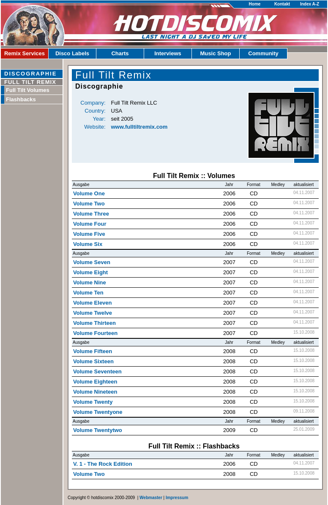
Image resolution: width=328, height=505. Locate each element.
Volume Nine (89, 282)
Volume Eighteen (95, 381)
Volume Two (89, 203)
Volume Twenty (92, 402)
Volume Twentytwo (97, 430)
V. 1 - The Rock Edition (102, 464)
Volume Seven (91, 262)
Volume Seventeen (97, 371)
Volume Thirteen (94, 323)
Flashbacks (21, 99)
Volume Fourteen (95, 333)
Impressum (177, 497)
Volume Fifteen (92, 351)
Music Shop (215, 53)
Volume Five (89, 234)
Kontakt (282, 4)
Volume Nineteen (95, 392)
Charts (119, 53)
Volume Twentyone (98, 412)
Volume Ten (88, 292)
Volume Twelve (92, 313)
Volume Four (89, 224)
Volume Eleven (92, 303)
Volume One (89, 193)
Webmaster (150, 497)
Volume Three (91, 214)
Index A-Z (309, 4)
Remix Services (24, 53)
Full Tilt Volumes (27, 90)
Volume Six (87, 244)
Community (263, 53)
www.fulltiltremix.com (139, 127)
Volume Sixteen (93, 361)
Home (255, 4)
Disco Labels (72, 53)
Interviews (167, 53)
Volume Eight (90, 272)
